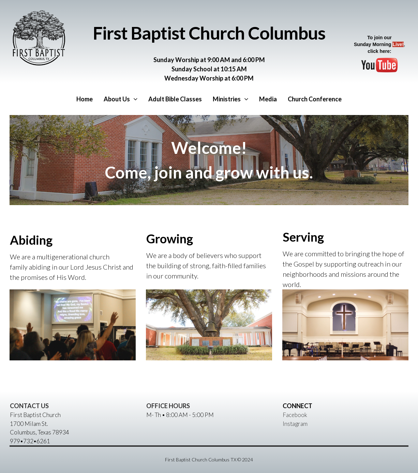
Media (268, 99)
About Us (120, 99)
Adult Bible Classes (175, 99)
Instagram (295, 423)
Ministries (230, 99)
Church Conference (315, 99)
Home (84, 99)
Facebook (295, 414)
